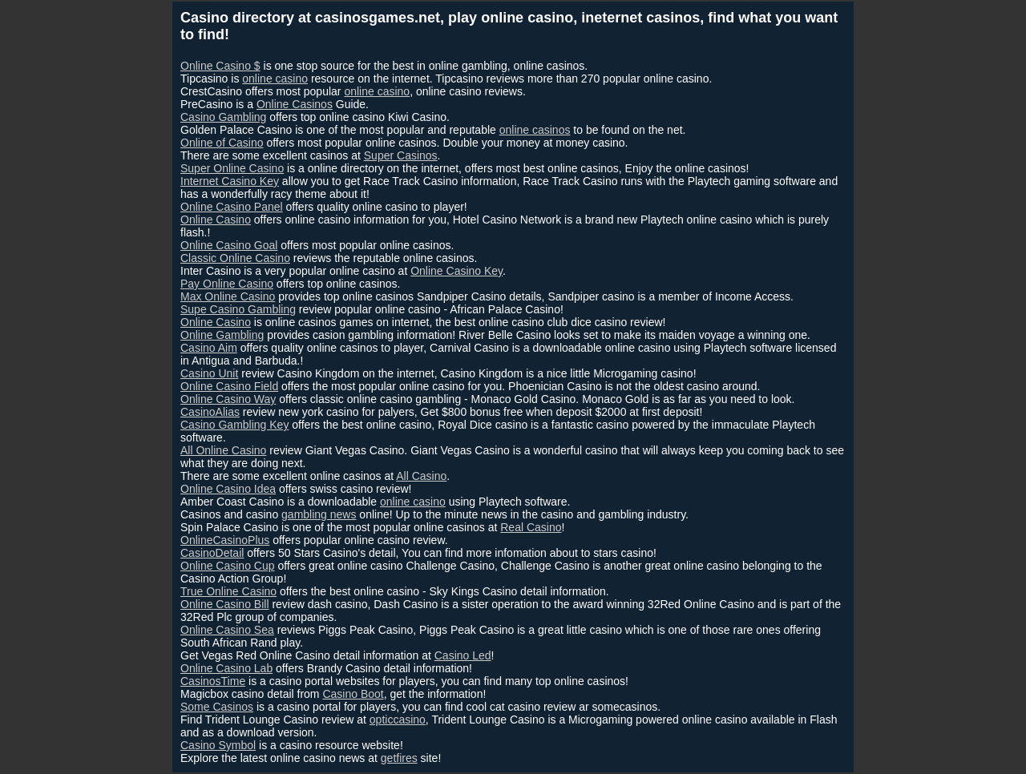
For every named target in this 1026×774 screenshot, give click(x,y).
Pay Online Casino (226, 283)
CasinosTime (212, 681)
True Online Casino (228, 591)
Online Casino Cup (227, 565)
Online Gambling (222, 335)
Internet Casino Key (229, 181)
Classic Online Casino (235, 258)
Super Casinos (401, 155)
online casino (275, 78)
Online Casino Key (456, 270)
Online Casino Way (228, 399)
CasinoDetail (212, 552)
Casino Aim (208, 347)
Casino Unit (209, 373)
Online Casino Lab (226, 668)
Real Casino (530, 527)
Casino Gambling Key (234, 424)
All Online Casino (223, 450)
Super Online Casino (232, 168)
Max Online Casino (227, 296)
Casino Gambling (223, 117)
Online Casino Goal (228, 245)
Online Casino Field (229, 386)
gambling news (318, 514)
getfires (399, 758)
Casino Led (462, 655)
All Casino (421, 476)
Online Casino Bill (224, 604)
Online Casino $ (220, 65)
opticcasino (398, 719)
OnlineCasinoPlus (224, 540)
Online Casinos (294, 104)
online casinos (535, 129)
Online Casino (215, 219)
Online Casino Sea (227, 629)
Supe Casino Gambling (238, 309)
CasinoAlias (210, 411)
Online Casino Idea (228, 488)
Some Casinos (216, 706)
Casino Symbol (218, 745)
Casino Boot (352, 693)
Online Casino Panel (231, 206)
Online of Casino (222, 142)
